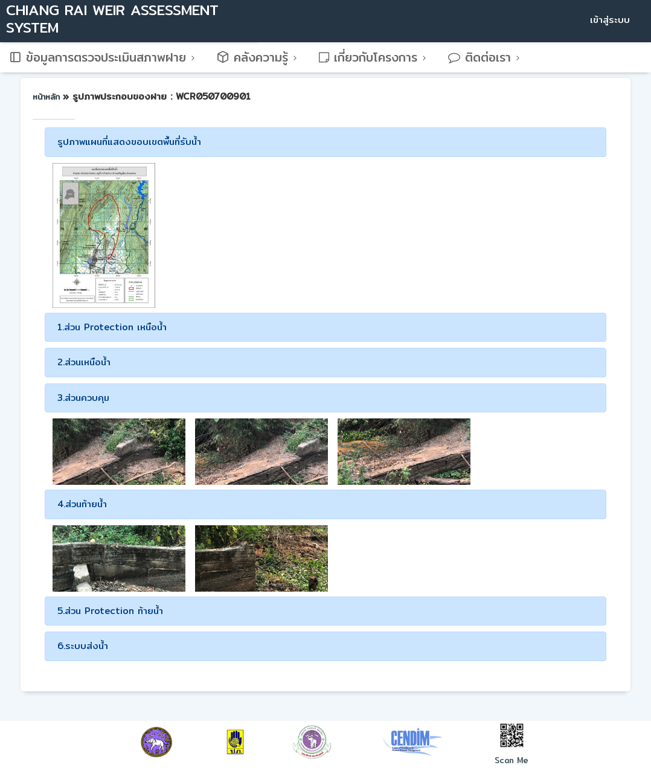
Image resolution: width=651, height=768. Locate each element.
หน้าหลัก (48, 97)
